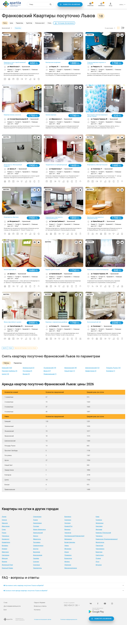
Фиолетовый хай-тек (10, 269)
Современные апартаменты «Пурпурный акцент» (54, 217)
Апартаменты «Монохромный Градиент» (13, 165)
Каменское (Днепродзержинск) (107, 539)
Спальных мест (40, 23)
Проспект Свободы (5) (9, 371)
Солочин (36, 561)
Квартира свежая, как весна (12, 115)
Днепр (4, 517)
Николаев (99, 526)
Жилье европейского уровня (12, 322)
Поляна (98, 558)
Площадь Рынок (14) (113, 368)
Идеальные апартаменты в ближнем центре (95, 217)
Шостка (35, 549)
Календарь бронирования (66, 23)
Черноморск (100, 549)
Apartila (5, 348)
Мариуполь (37, 539)
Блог (5, 610)
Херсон (35, 536)
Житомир (99, 529)
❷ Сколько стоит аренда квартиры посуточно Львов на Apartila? (26, 591)
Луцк (97, 561)
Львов (10, 348)
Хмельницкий (38, 533)
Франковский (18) (70, 368)
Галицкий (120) (7, 368)
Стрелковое (37, 517)
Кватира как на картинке (53, 62)
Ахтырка (99, 565)
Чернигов (67, 533)
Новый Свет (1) (69, 371)
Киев (97, 517)
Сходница (36, 565)
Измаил (4, 549)
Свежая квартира (51, 115)
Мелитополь (100, 542)
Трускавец (36, 542)
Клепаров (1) (110, 371)
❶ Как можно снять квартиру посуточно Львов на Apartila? (24, 585)
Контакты (37, 610)
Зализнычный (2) (28, 368)
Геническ (99, 520)
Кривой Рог (68, 526)
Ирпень (67, 561)
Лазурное (67, 565)
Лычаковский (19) (50, 368)
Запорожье (99, 523)
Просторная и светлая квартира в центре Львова (97, 115)
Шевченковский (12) (92, 368)
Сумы (4, 529)
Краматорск (6, 542)
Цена (11, 23)
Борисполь (68, 558)
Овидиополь (37, 568)
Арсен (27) (47, 371)
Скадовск (67, 520)
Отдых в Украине (39, 602)
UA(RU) (121, 4)
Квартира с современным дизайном (56, 322)
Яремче (4, 561)
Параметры (19, 23)
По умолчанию (109, 28)
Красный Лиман (7, 568)
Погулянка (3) (27, 371)
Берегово (99, 552)
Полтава (36, 526)
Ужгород (67, 523)
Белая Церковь (69, 542)
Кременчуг (5, 539)
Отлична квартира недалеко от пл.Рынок (96, 63)
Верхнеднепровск (70, 568)
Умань (66, 545)
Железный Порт (7, 565)
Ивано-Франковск (39, 529)
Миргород (5, 552)
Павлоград (99, 545)
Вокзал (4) (26, 374)
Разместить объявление (71, 4)
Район (5, 23)
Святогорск (100, 555)
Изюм (66, 552)
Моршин (5, 558)
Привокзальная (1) (50, 374)
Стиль (49, 23)
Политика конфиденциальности (68, 619)
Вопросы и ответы (40, 606)
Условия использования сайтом (42, 619)
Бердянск (67, 517)
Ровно (4, 533)
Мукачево (67, 549)
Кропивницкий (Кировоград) (74, 536)
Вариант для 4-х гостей (53, 269)
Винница (67, 529)
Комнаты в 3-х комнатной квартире (98, 269)
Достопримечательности (12, 606)
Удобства (29, 23)
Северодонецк (38, 545)
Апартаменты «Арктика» (11, 217)
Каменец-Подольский (103, 533)
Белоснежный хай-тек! (94, 322)
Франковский (6, 28)
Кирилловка (37, 523)
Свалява (36, 558)
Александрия (37, 555)
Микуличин (6, 526)
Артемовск (68, 539)
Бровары (5, 545)
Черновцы (5, 536)
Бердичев (36, 552)
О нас (5, 602)
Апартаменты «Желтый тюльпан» (97, 164)
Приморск (68, 555)
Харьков (5, 523)
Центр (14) (5, 374)
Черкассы (99, 536)
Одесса (4, 520)
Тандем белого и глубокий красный (56, 164)
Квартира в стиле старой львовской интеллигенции (15, 63)
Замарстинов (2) (90, 371)
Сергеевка (5, 555)
